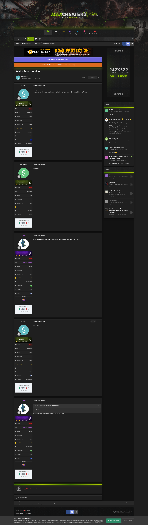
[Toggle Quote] (36, 405)
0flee (110, 202)
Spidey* (25, 76)
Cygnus (111, 184)
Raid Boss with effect (115, 110)
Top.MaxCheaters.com (95, 34)
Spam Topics (36, 78)
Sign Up (30, 38)
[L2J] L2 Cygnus (113, 183)
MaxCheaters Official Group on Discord (58, 59)
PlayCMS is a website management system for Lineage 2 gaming (118, 210)
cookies (27, 522)
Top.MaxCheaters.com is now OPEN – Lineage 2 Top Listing (58, 64)
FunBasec (111, 214)
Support (77, 34)
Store (63, 34)
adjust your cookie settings (67, 522)
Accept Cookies (113, 520)
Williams (111, 194)
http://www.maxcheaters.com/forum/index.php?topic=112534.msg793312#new (56, 239)
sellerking (113, 123)
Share (83, 77)
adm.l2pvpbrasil (113, 176)
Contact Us (28, 513)
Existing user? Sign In (20, 38)
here (37, 168)
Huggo (112, 149)
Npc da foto (112, 175)
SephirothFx (114, 140)
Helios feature (113, 200)
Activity (55, 34)
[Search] (113, 39)
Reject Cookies (127, 520)
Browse (47, 34)
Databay (113, 160)
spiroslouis (23, 164)
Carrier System (113, 138)
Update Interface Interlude (116, 147)
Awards (84, 34)
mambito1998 (114, 111)
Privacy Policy (19, 513)
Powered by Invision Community (122, 512)
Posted (124, 111)
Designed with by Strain (23, 510)
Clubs (70, 34)
